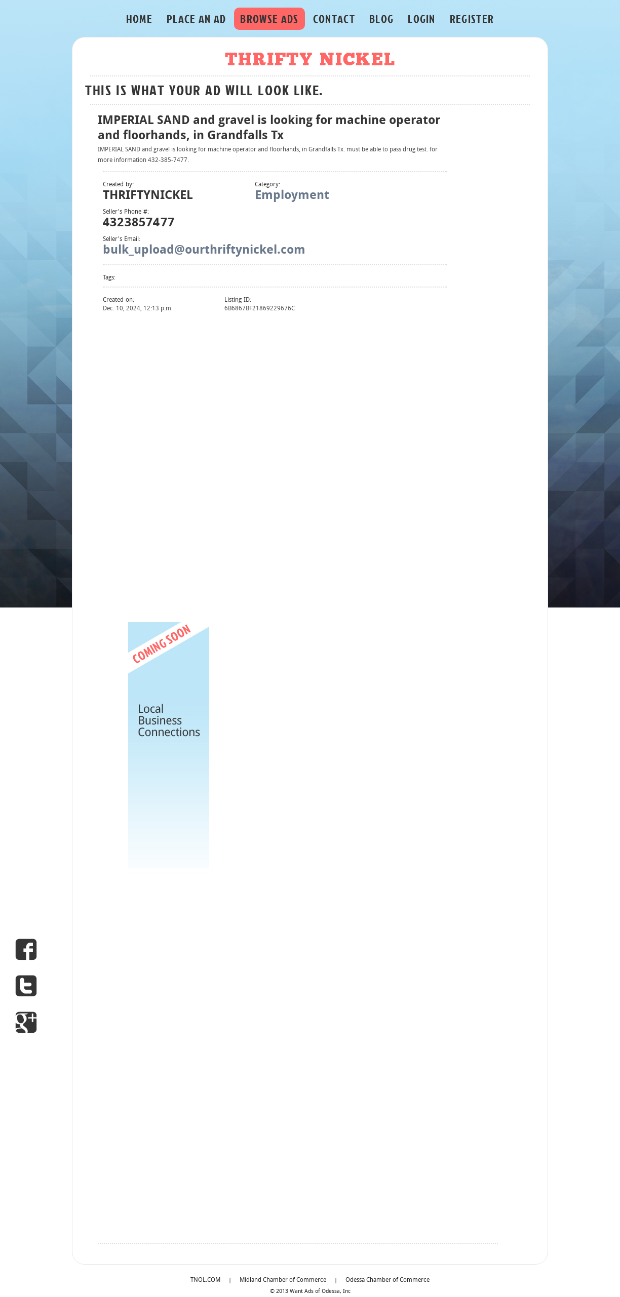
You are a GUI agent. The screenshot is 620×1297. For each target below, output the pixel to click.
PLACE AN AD (196, 18)
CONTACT (334, 18)
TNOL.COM (205, 1280)
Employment (292, 196)
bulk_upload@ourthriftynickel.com (204, 251)
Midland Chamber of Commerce (283, 1280)
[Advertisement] (168, 466)
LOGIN (422, 18)
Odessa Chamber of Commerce (387, 1280)
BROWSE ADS (269, 18)
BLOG (381, 18)
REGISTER (472, 18)
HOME (139, 18)
